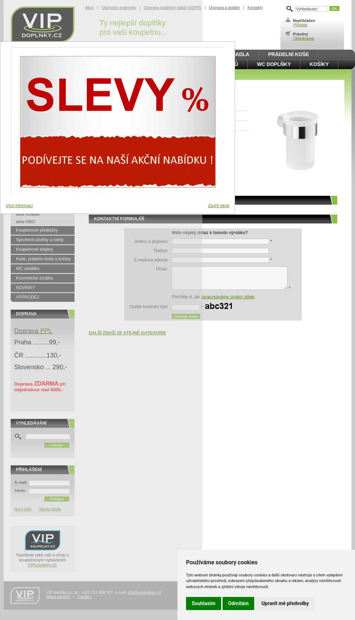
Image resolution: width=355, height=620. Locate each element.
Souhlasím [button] (203, 603)
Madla (240, 54)
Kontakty (255, 7)
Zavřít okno (218, 205)
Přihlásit (300, 25)
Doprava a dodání (224, 7)
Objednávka (303, 38)
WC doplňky (274, 64)
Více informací (19, 205)
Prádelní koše (288, 54)
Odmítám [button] (238, 603)
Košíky (319, 64)
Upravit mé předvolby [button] (284, 603)
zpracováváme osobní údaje (227, 296)
